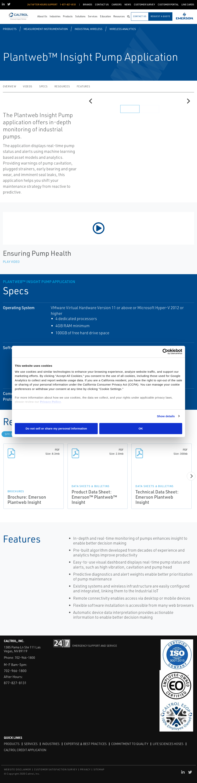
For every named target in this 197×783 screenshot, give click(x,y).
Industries (50, 744)
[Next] (188, 101)
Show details (166, 416)
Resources (62, 86)
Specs (43, 86)
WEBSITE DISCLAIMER (17, 769)
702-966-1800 (25, 658)
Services (31, 744)
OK (141, 428)
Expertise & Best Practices (85, 744)
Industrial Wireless (88, 29)
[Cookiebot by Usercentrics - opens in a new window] (165, 352)
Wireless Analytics (122, 29)
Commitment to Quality (129, 744)
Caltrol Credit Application (25, 750)
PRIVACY (85, 769)
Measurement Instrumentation (46, 29)
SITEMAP (98, 769)
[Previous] (91, 101)
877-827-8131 (15, 683)
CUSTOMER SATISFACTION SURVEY (55, 769)
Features (83, 86)
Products (10, 29)
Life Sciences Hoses (168, 744)
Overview (9, 86)
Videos (27, 86)
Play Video (11, 262)
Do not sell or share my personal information (56, 428)
